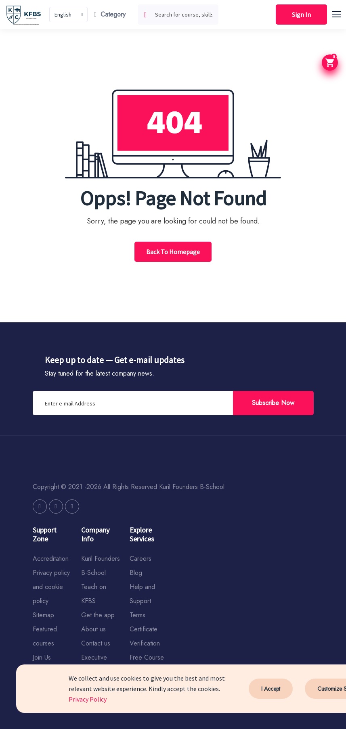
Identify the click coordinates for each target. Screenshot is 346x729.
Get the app (98, 615)
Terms (137, 615)
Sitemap (43, 615)
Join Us (42, 657)
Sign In (301, 14)
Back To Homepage (173, 252)
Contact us (95, 643)
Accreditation (51, 558)
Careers (140, 558)
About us (93, 629)
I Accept (270, 689)
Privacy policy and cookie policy (51, 587)
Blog (136, 572)
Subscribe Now (273, 402)
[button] (340, 13)
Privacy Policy (88, 699)
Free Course (147, 657)
